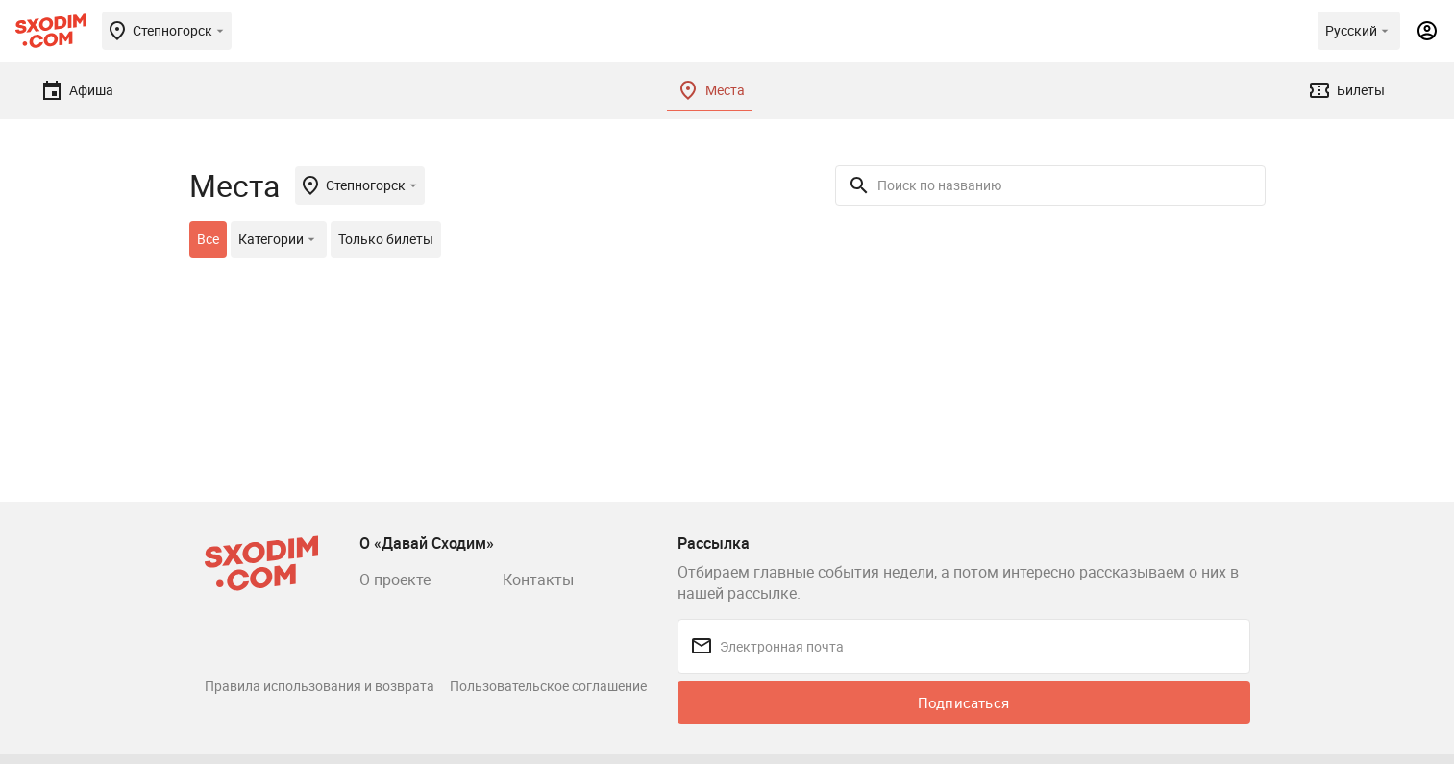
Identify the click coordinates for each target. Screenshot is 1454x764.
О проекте (395, 579)
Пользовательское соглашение (548, 686)
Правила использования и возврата (319, 686)
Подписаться (963, 702)
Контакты (538, 579)
